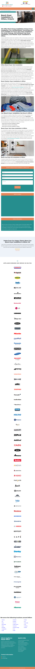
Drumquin (14, 622)
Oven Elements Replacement (23, 643)
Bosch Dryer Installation (7, 10)
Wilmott (25, 627)
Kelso (14, 628)
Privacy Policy (20, 651)
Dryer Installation (21, 646)
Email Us (4, 656)
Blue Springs (4, 624)
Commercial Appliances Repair (23, 640)
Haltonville (15, 625)
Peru (25, 621)
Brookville (3, 627)
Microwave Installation (22, 647)
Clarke (3, 630)
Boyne (3, 625)
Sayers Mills (26, 622)
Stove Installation (21, 650)
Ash (2, 621)
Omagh (25, 619)
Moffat (14, 630)
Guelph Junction (15, 624)
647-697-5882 (4, 658)
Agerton (3, 619)
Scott (25, 624)
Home (2, 10)
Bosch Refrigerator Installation (14, 138)
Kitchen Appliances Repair (22, 642)
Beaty (3, 622)
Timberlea (25, 625)
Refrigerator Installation (22, 648)
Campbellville (4, 628)
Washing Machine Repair (22, 644)
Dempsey (14, 621)
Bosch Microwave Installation (18, 87)
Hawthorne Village (16, 627)
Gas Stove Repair (21, 641)
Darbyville (14, 619)
